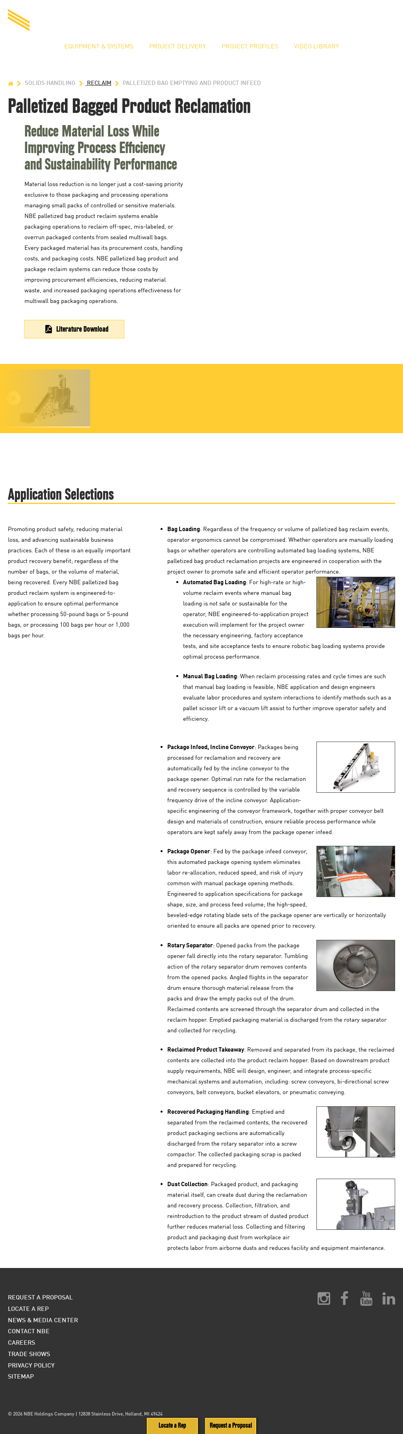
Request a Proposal (278, 22)
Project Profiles (250, 46)
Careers (21, 1342)
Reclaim (94, 83)
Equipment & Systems (98, 46)
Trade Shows (29, 1353)
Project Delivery (177, 46)
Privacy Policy (31, 1365)
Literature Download (82, 329)
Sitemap (21, 1376)
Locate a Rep (341, 22)
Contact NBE (29, 1330)
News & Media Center (43, 1319)
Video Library (316, 46)
